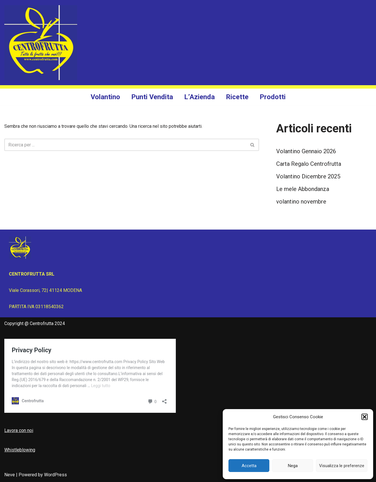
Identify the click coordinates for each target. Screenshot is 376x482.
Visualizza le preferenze (341, 465)
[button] (364, 417)
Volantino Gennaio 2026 (306, 151)
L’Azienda (199, 97)
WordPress (55, 474)
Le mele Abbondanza (302, 189)
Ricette (237, 97)
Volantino (105, 97)
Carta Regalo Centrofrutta (308, 163)
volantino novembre (301, 201)
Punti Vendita (152, 97)
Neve (9, 474)
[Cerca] (125, 145)
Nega (293, 465)
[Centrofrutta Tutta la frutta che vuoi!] (40, 42)
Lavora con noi (18, 430)
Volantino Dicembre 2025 (308, 176)
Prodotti (273, 97)
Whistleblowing (19, 450)
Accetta (249, 465)
